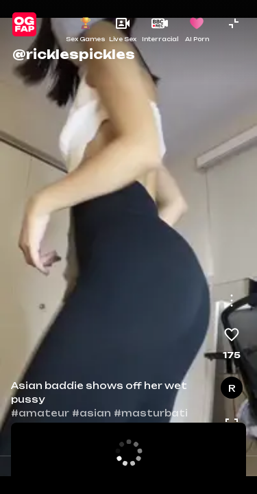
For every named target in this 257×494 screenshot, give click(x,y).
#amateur (40, 413)
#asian (91, 413)
